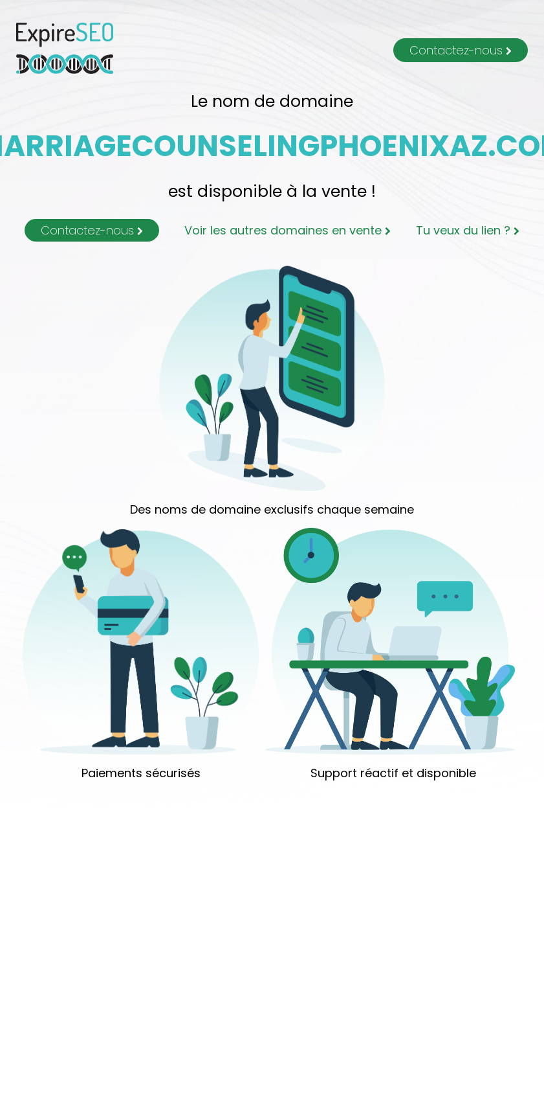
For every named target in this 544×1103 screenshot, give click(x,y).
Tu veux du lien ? (467, 230)
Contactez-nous (460, 50)
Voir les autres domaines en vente (287, 230)
